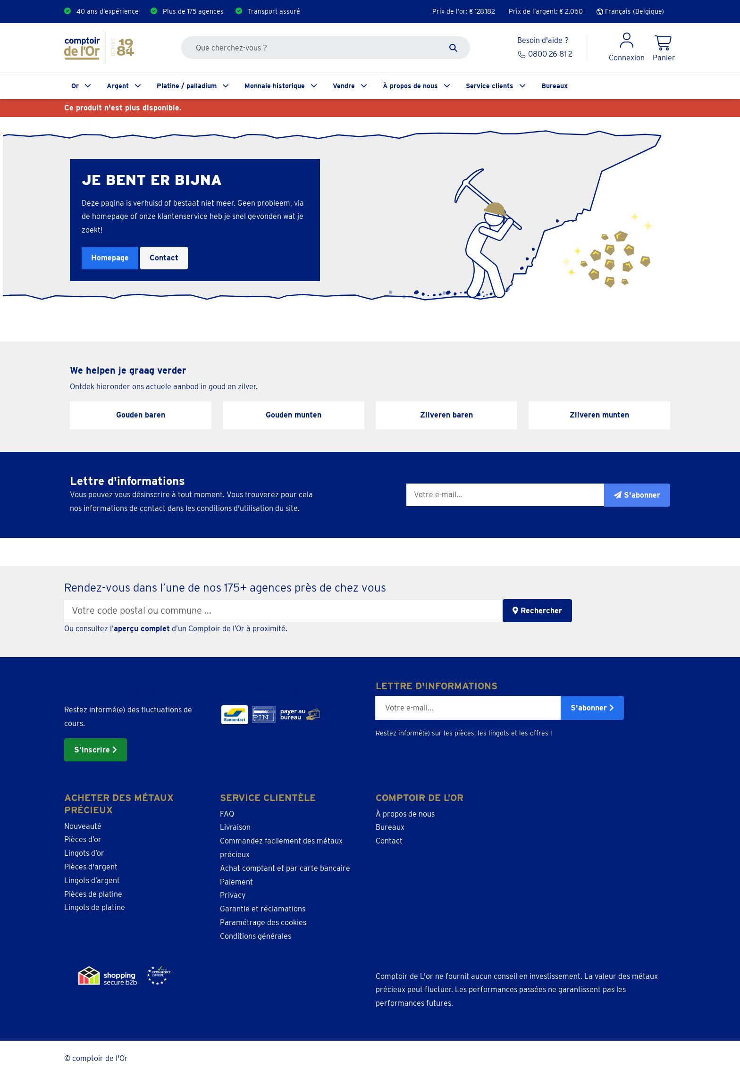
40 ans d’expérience (107, 11)
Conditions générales (255, 936)
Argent (118, 86)
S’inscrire (95, 749)
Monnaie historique (274, 86)
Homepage (110, 257)
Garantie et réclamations (262, 908)
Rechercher (537, 610)
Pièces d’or (82, 839)
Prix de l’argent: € (546, 11)
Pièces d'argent (91, 866)
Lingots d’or (84, 853)
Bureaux (554, 86)
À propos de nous (410, 86)
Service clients (489, 86)
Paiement (236, 881)
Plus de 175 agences (193, 11)
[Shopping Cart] (664, 47)
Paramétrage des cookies (263, 922)
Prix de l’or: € (463, 11)
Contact (164, 257)
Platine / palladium (187, 86)
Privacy (233, 895)
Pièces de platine (93, 894)
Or (75, 86)
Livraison (235, 827)
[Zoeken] (453, 47)
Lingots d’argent (92, 880)
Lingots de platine (94, 907)
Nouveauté (82, 826)
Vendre (344, 86)
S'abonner (592, 707)
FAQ (227, 814)
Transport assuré (274, 11)
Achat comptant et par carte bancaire (285, 868)
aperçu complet (142, 628)
